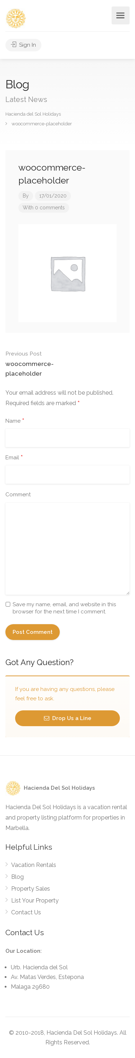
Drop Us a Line (67, 718)
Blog (17, 876)
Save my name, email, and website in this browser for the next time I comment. (64, 608)
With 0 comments (44, 207)
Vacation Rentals (33, 865)
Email (14, 458)
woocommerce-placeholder (36, 363)
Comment (18, 494)
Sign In (23, 45)
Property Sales (30, 888)
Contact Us (26, 912)
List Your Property (35, 900)
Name (14, 421)
